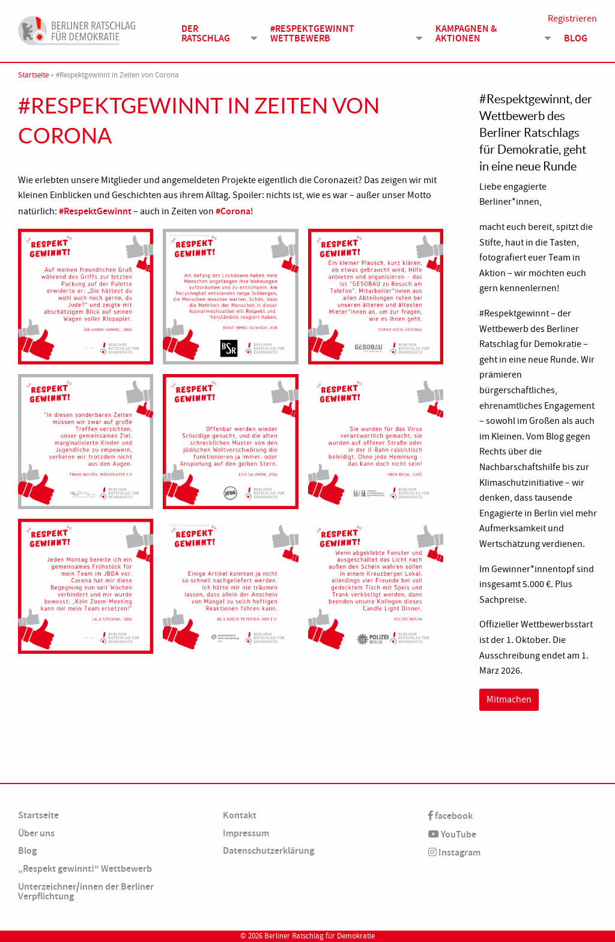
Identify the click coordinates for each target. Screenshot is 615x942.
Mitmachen (509, 699)
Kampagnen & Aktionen (466, 34)
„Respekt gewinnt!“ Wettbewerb (85, 868)
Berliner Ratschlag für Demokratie (319, 936)
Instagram (454, 852)
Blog (575, 38)
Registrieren (572, 19)
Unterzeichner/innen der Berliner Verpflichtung (86, 891)
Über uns (36, 833)
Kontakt (239, 815)
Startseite (33, 75)
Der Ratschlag (205, 34)
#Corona (233, 211)
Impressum (246, 833)
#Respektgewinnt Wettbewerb (312, 34)
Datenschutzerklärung (268, 850)
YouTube (452, 834)
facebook (450, 815)
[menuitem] (216, 33)
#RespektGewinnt (95, 211)
